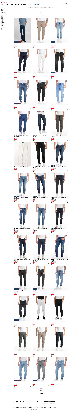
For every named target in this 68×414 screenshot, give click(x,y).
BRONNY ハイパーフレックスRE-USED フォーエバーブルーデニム (59, 260)
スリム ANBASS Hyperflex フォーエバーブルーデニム (22, 259)
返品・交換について (21, 407)
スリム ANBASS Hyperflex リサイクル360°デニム (58, 73)
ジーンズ (2, 17)
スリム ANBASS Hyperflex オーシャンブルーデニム (58, 228)
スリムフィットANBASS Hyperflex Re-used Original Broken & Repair (59, 43)
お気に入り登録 (30, 47)
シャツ (2, 16)
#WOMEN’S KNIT (51, 7)
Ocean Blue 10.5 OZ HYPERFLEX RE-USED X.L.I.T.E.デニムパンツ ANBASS (59, 105)
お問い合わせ (30, 407)
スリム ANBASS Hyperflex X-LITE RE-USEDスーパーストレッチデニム (22, 322)
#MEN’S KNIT (36, 7)
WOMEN (7, 4)
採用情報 (49, 407)
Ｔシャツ (2, 15)
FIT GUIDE (17, 4)
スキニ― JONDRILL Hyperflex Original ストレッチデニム (22, 382)
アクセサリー (2, 22)
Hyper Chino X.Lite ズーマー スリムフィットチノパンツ (41, 321)
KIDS (12, 4)
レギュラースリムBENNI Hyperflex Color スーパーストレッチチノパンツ (59, 136)
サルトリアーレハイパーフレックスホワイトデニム (21, 166)
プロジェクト (2, 9)
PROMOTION (23, 4)
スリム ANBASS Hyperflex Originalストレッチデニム (22, 104)
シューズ (2, 23)
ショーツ (2, 24)
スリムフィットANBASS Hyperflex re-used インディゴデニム (22, 74)
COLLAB (29, 4)
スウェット (2, 19)
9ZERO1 (2, 10)
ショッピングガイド (15, 407)
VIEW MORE (41, 390)
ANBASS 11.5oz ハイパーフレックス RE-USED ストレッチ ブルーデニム (41, 136)
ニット (2, 20)
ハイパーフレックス (3, 12)
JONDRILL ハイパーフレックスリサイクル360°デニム (59, 166)
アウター (2, 21)
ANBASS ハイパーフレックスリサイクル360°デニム (21, 197)
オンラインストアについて (36, 407)
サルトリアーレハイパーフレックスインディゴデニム (40, 259)
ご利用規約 (42, 407)
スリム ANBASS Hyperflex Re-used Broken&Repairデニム (22, 229)
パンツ (2, 18)
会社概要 (45, 407)
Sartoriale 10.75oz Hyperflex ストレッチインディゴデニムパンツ (59, 198)
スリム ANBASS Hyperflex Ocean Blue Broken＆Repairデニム (59, 291)
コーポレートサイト (53, 407)
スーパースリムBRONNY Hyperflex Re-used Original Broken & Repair (22, 291)
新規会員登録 (49, 401)
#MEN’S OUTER (30, 7)
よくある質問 (26, 407)
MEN (2, 4)
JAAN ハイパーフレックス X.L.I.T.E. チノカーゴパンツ (40, 73)
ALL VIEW (41, 393)
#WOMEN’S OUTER (43, 7)
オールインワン (3, 25)
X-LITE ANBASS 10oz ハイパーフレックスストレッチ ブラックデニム (41, 167)
